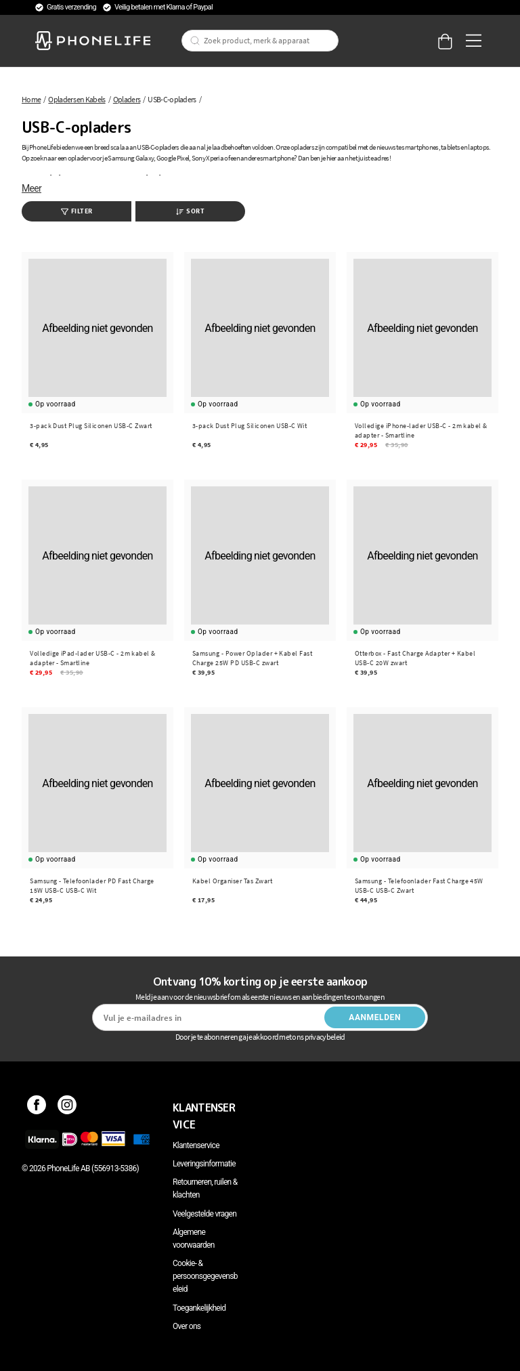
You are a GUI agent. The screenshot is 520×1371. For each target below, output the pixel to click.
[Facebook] (37, 1107)
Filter (77, 211)
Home (31, 99)
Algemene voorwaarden (194, 1238)
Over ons (186, 1326)
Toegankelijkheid (199, 1308)
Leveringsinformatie (204, 1163)
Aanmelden (375, 1017)
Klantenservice (196, 1145)
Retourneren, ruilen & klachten (205, 1188)
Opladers (126, 99)
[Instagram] (67, 1107)
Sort (190, 211)
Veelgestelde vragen (204, 1214)
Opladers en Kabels (76, 99)
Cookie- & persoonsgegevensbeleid (205, 1276)
